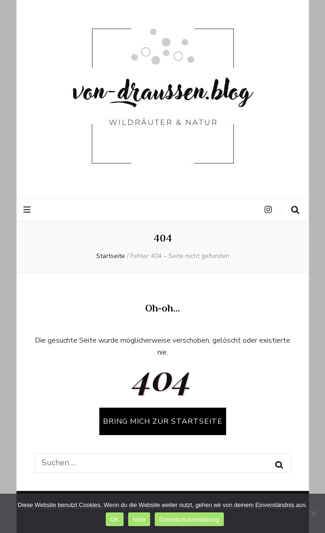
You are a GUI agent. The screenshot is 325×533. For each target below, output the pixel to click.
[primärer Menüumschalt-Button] (28, 209)
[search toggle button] (295, 210)
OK (114, 519)
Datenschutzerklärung (189, 519)
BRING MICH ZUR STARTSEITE (162, 421)
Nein (139, 519)
